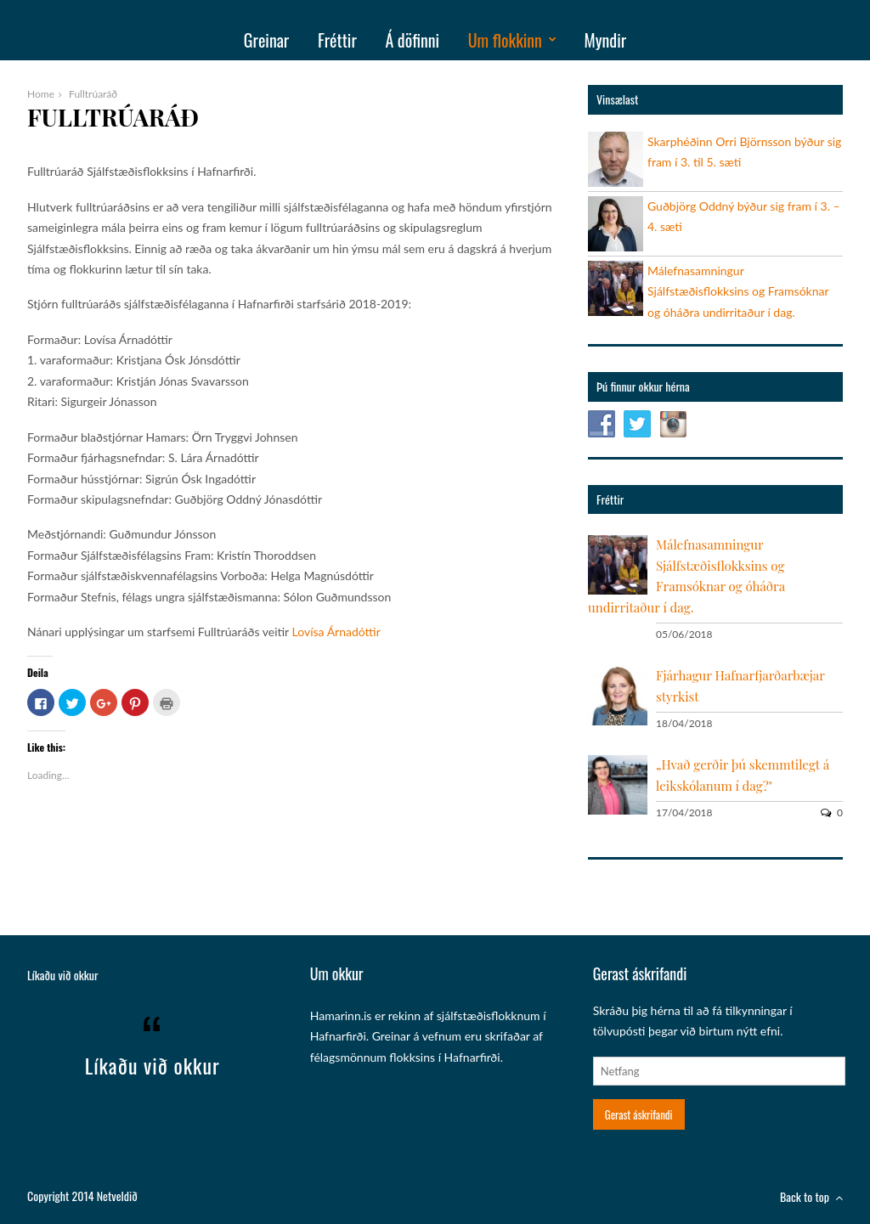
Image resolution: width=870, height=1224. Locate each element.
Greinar (266, 40)
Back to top (811, 1196)
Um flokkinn (505, 40)
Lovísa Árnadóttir (336, 631)
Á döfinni (412, 40)
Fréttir (337, 40)
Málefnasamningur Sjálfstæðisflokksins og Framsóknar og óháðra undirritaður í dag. (737, 291)
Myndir (605, 40)
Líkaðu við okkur (62, 975)
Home (40, 93)
